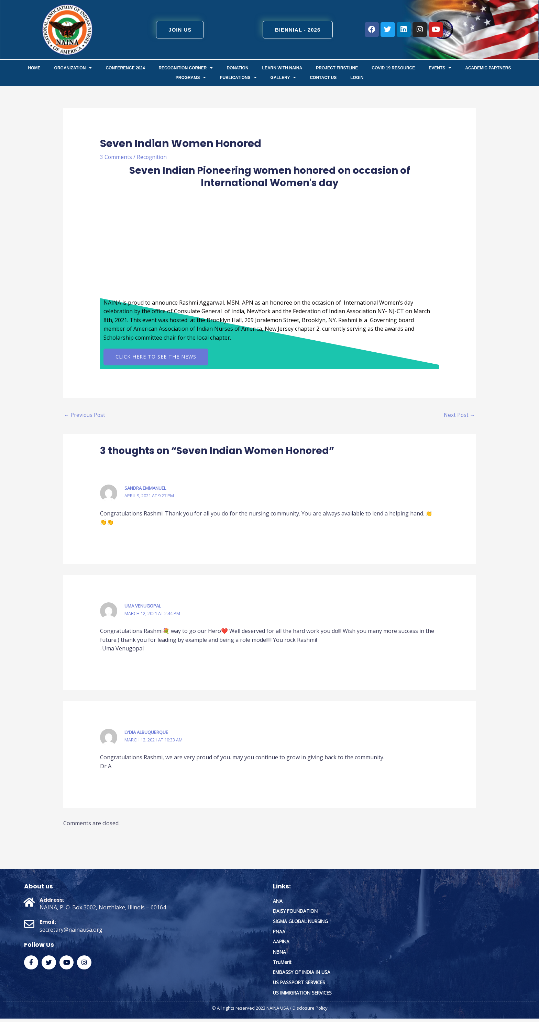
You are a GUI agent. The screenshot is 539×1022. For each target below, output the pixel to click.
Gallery (283, 77)
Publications (238, 77)
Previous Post (85, 416)
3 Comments (116, 157)
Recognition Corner (185, 68)
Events (440, 68)
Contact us (323, 77)
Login (356, 77)
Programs (191, 77)
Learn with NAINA (282, 68)
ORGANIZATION (73, 68)
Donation (237, 68)
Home (34, 68)
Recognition (152, 157)
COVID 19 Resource (393, 68)
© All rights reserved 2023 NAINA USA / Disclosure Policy (270, 1012)
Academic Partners (488, 68)
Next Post (459, 416)
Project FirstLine (337, 68)
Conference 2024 (125, 68)
